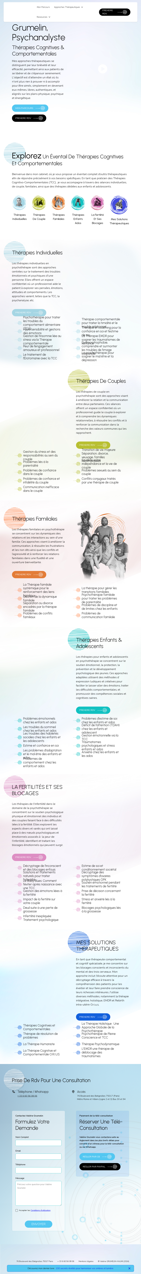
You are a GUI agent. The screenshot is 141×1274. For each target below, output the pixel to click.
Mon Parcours (43, 7)
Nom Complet (22, 1137)
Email (18, 1150)
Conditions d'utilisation (41, 1210)
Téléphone (20, 1164)
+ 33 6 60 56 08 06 (27, 1095)
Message (19, 1178)
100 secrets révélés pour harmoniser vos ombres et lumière (84, 1268)
